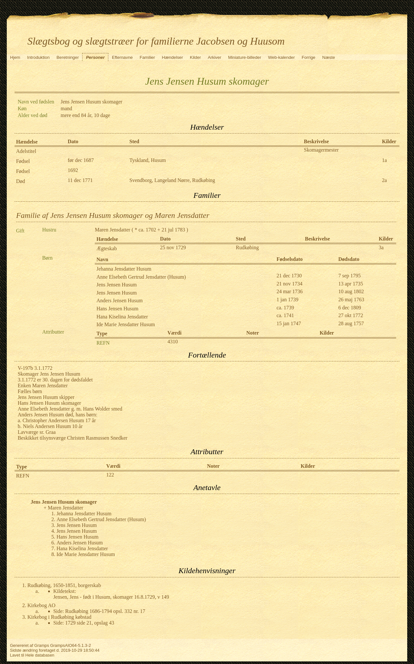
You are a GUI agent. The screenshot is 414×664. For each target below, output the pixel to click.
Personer (95, 57)
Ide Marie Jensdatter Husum (125, 324)
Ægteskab (106, 248)
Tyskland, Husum (147, 160)
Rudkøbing (247, 247)
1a (384, 160)
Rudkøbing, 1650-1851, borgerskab (64, 585)
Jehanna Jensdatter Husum (123, 269)
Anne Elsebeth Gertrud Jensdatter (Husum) (141, 277)
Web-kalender (281, 57)
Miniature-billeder (244, 57)
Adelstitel (26, 151)
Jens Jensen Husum (116, 284)
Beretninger (68, 57)
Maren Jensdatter (112, 229)
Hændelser (172, 57)
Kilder (195, 57)
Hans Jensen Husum (117, 308)
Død (20, 181)
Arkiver (214, 57)
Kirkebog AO (41, 605)
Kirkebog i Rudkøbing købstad (59, 617)
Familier (147, 57)
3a (381, 247)
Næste (328, 57)
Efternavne (122, 57)
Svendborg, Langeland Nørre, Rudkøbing (172, 180)
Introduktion (38, 57)
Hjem (15, 57)
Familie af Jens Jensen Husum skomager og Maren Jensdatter (113, 215)
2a (384, 180)
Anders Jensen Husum (119, 300)
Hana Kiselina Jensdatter (122, 316)
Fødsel (23, 161)
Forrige (308, 57)
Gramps (41, 645)
